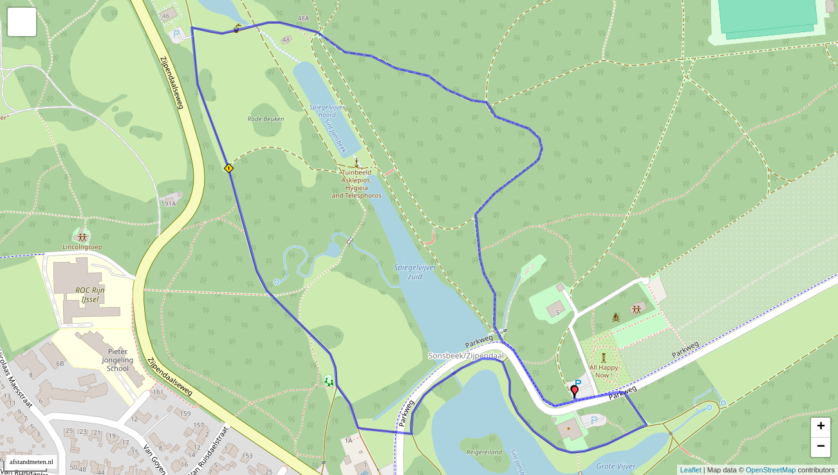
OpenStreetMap (771, 470)
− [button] (821, 447)
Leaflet (691, 470)
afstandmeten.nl (31, 461)
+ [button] (821, 427)
